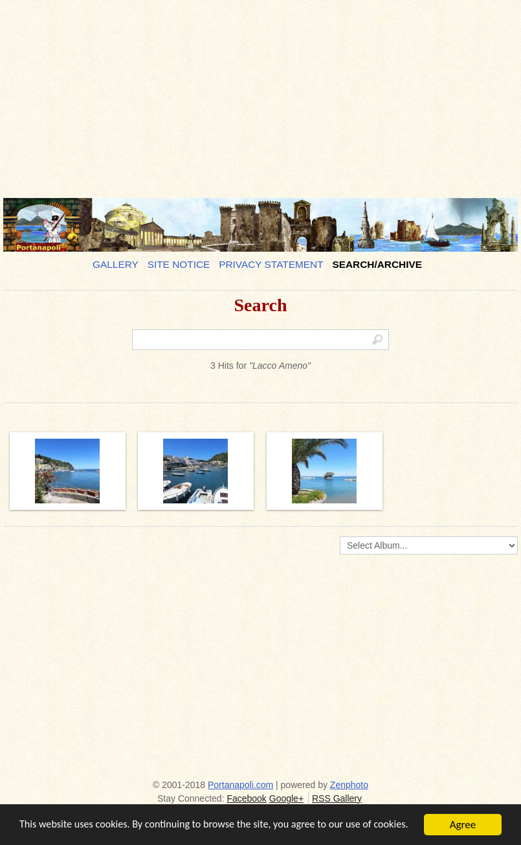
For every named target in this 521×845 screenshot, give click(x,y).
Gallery (116, 264)
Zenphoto (349, 785)
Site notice (179, 264)
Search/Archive (377, 264)
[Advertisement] (260, 93)
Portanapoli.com (240, 785)
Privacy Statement (271, 264)
